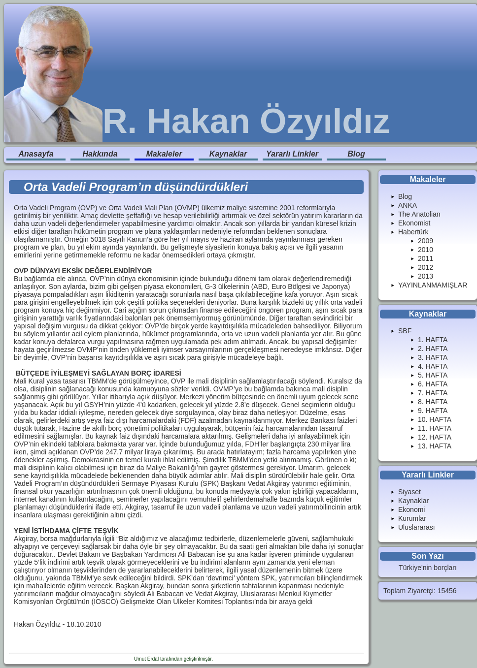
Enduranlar (226, 659)
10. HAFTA (434, 419)
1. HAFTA (432, 340)
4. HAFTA (432, 366)
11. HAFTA (434, 428)
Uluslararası (416, 527)
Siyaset (409, 492)
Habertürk (413, 232)
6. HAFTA (432, 384)
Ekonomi (411, 509)
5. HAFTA (432, 375)
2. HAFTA (432, 348)
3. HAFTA (432, 357)
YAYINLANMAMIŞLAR (432, 285)
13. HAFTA (434, 446)
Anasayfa (35, 154)
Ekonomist (414, 223)
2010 (425, 250)
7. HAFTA (432, 393)
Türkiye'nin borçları (428, 568)
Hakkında (99, 154)
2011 (425, 258)
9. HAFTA (432, 410)
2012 (425, 267)
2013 (425, 276)
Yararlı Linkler (292, 154)
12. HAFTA (434, 437)
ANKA (407, 205)
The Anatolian (419, 214)
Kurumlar (412, 518)
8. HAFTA (432, 402)
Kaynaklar (228, 154)
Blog (356, 154)
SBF (404, 331)
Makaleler (164, 154)
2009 (425, 241)
